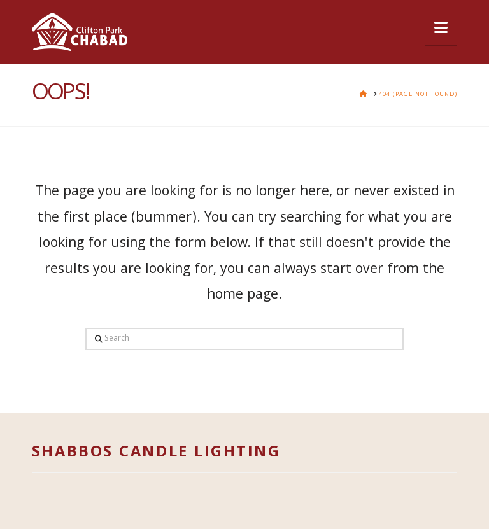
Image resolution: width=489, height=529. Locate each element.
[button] (441, 29)
